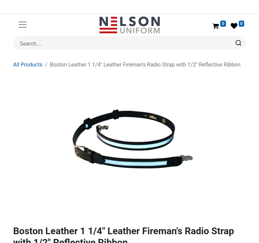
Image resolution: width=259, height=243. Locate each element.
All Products (27, 64)
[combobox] (129, 43)
